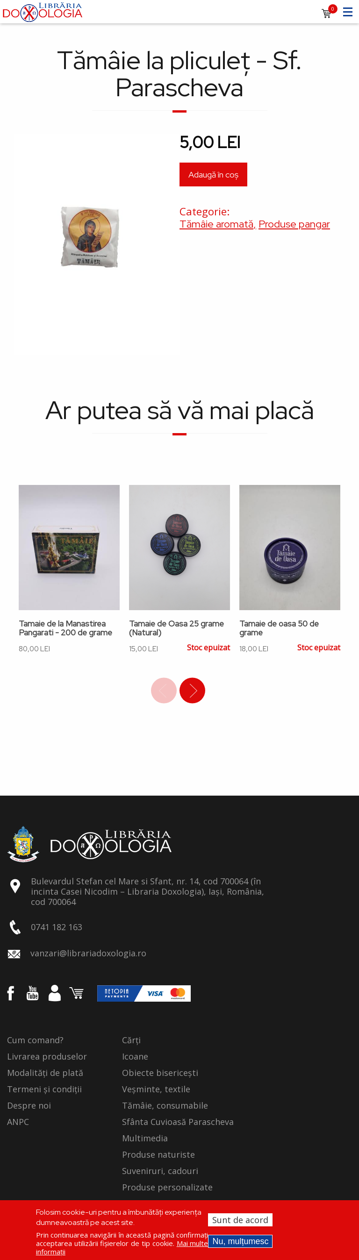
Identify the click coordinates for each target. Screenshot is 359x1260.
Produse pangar (294, 224)
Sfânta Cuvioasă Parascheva (178, 1122)
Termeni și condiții (44, 1089)
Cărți (131, 1040)
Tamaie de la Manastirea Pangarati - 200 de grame (65, 628)
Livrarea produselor (47, 1057)
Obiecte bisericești (160, 1073)
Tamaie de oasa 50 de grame (279, 628)
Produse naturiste (158, 1155)
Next (192, 691)
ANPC (18, 1122)
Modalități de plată (45, 1073)
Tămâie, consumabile (165, 1106)
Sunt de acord (240, 1219)
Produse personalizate (167, 1187)
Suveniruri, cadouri (160, 1171)
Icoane (135, 1057)
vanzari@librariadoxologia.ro (88, 953)
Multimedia (145, 1138)
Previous (164, 691)
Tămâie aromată (216, 224)
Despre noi (29, 1106)
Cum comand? (35, 1040)
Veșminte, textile (156, 1089)
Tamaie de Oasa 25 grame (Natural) (176, 628)
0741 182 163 (56, 927)
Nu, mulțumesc (240, 1241)
